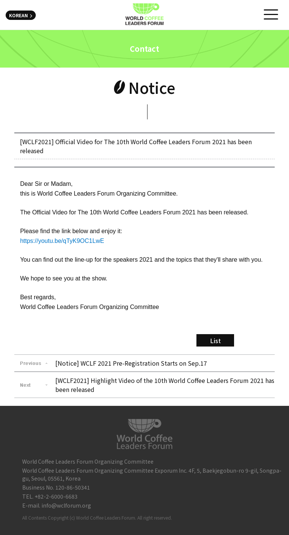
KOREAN (20, 15)
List (215, 340)
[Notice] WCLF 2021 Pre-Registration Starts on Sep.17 (131, 363)
